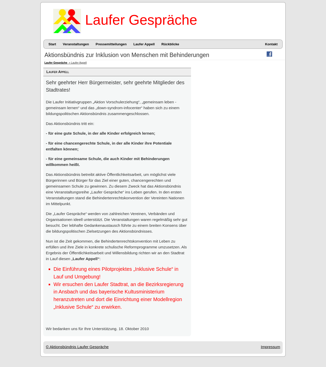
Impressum (270, 347)
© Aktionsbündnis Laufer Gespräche (77, 347)
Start (52, 44)
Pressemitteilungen (111, 44)
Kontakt (271, 44)
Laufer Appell (144, 44)
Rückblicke (170, 44)
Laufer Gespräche (141, 20)
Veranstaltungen (76, 44)
